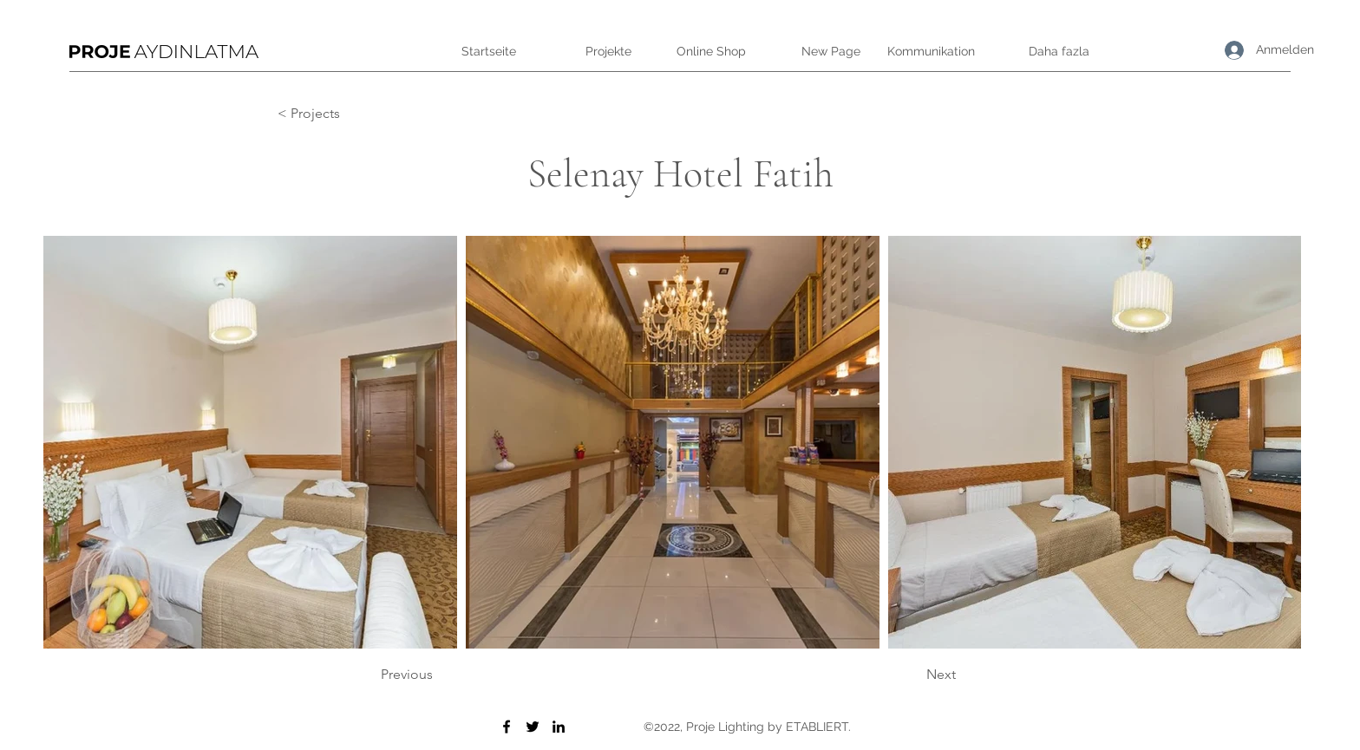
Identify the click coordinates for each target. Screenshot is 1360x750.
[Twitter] (532, 726)
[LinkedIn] (558, 726)
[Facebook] (506, 726)
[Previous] (438, 674)
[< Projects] (335, 113)
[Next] (912, 674)
